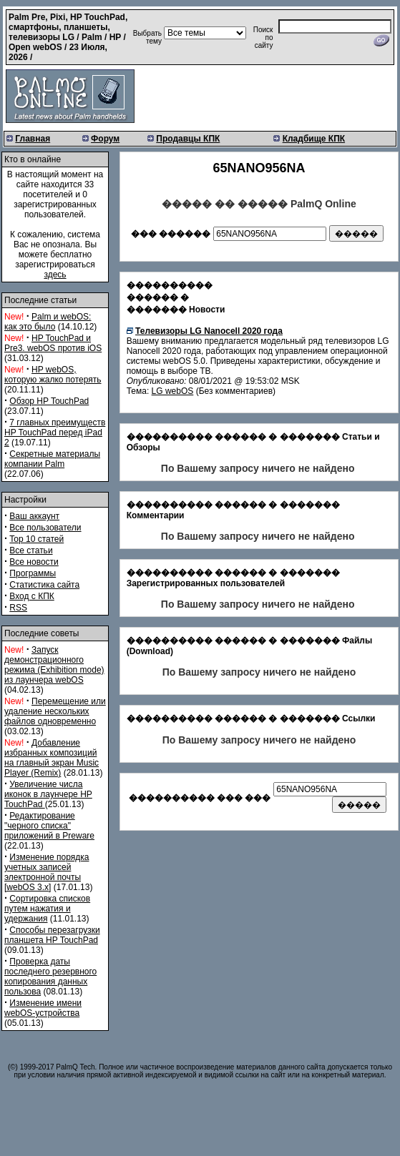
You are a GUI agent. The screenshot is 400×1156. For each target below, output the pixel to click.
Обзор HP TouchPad (49, 401)
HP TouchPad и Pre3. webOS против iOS (53, 343)
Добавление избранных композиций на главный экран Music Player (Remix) (51, 758)
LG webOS (173, 391)
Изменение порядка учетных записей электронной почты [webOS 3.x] (46, 872)
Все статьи (30, 550)
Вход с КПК (31, 596)
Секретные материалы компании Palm (52, 459)
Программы (32, 573)
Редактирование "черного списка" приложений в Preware (49, 826)
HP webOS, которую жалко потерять (53, 375)
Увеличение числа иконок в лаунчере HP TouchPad (48, 794)
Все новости (33, 562)
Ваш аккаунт (34, 516)
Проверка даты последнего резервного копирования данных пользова (50, 977)
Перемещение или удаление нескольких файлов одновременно (55, 711)
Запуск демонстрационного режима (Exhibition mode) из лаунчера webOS (54, 665)
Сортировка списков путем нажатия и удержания (47, 909)
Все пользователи (45, 528)
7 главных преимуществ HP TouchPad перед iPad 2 (54, 433)
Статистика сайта (44, 585)
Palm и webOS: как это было (47, 322)
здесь (55, 275)
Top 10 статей (36, 539)
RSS (18, 608)
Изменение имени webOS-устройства (43, 1008)
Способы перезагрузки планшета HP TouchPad (52, 935)
